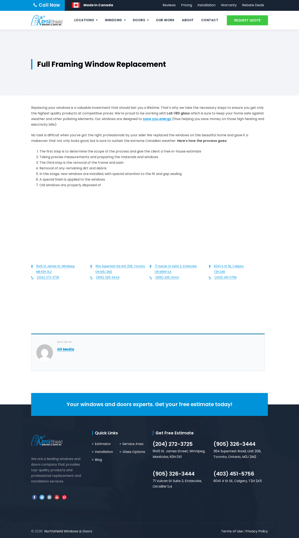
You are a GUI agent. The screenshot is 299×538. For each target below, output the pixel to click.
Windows (113, 20)
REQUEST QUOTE (247, 20)
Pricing (186, 5)
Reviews (169, 5)
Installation (206, 5)
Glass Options (134, 451)
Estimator (103, 443)
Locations (84, 20)
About (188, 20)
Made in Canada (98, 5)
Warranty (229, 5)
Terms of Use (232, 531)
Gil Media (65, 349)
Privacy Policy (256, 531)
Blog (98, 459)
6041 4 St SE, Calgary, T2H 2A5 (237, 480)
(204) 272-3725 (173, 444)
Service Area (133, 443)
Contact (209, 20)
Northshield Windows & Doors (68, 531)
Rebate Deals (253, 5)
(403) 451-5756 (233, 473)
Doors (139, 20)
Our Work (165, 20)
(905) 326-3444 (234, 444)
